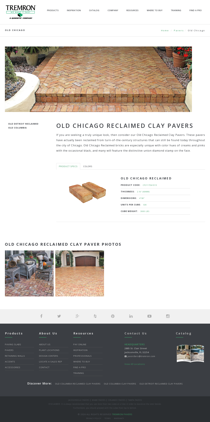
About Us (45, 344)
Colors (87, 166)
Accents (10, 361)
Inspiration (74, 10)
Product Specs (68, 166)
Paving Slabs (13, 344)
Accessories (12, 367)
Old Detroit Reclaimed (23, 123)
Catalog (94, 10)
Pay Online (79, 344)
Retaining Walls (15, 355)
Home (165, 30)
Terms (108, 418)
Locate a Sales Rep (50, 361)
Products (53, 10)
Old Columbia (17, 127)
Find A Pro (195, 10)
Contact (44, 367)
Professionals (82, 355)
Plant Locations (49, 350)
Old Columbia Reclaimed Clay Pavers (78, 383)
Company (113, 10)
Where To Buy (155, 10)
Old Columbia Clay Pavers (120, 383)
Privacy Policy (93, 418)
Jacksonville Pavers (78, 400)
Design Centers (48, 355)
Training (176, 10)
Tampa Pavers (135, 400)
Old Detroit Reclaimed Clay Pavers (161, 383)
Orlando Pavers (117, 400)
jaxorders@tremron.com (140, 356)
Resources (132, 10)
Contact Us (136, 333)
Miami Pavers (98, 400)
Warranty (119, 418)
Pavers (179, 30)
